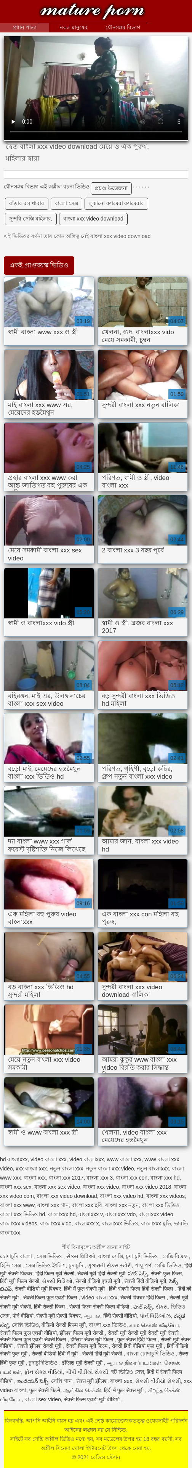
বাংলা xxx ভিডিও (160, 1205)
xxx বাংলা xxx (31, 1168)
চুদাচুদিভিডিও (44, 1363)
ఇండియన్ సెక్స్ (32, 1381)
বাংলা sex (121, 1381)
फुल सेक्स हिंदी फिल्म (137, 1339)
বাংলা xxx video (101, 1187)
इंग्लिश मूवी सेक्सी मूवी (83, 1363)
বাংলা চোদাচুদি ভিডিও (151, 1353)
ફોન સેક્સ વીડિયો (43, 1372)
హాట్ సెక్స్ (138, 1273)
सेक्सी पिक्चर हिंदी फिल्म (143, 1297)
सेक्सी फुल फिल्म (166, 1273)
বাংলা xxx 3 (99, 1178)
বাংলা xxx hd (164, 1178)
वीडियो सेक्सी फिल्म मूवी (64, 1325)
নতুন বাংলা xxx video (110, 1168)
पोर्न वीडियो (23, 1316)
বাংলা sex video (43, 1399)
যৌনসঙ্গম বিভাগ (123, 27)
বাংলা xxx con (131, 1178)
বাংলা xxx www (17, 1205)
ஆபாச (92, 1316)
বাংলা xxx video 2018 (146, 1187)
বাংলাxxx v (90, 1214)
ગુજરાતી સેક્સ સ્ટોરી (110, 1265)
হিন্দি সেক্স (11, 1265)
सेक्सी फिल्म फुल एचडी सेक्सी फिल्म (33, 1339)
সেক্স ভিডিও (50, 1256)
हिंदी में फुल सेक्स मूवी (124, 1390)
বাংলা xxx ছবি (87, 1205)
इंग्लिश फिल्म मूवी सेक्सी (82, 1333)
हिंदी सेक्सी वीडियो (120, 1316)
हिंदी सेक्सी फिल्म (50, 1307)
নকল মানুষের (74, 27)
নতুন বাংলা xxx (66, 1168)
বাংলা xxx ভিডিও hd (22, 1214)
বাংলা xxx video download (93, 219)
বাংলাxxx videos (18, 1223)
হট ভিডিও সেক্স (127, 1372)
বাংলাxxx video (156, 1214)
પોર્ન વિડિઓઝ (155, 1316)
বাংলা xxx (35, 1178)
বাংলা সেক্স (66, 203)
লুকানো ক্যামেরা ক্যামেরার (116, 203)
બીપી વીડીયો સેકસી (87, 1372)
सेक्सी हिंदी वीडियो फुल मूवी (137, 1346)
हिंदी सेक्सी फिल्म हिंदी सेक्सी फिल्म (141, 1289)
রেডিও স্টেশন (92, 12)
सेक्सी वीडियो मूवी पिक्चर (38, 1289)
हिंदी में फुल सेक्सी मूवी (85, 1289)
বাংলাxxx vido (56, 1223)
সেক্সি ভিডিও (167, 1265)
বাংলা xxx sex (16, 1187)
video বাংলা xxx (48, 1159)
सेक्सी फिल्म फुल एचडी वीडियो (28, 1333)
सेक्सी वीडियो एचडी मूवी (98, 1281)
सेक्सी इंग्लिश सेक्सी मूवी (40, 1346)
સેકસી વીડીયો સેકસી (158, 1381)
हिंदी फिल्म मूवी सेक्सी (55, 1273)
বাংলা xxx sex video (57, 1187)
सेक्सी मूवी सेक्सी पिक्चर (58, 1316)
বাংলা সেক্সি (110, 1256)
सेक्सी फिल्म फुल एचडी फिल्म (50, 1297)
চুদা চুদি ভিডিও (142, 1256)
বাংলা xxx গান (53, 1205)
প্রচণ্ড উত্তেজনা (111, 188)
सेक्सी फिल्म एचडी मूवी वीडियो (92, 1399)
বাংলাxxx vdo (121, 1214)
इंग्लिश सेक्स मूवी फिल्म (92, 1339)
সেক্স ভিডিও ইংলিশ (46, 1265)
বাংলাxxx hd (61, 1214)
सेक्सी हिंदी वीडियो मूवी (145, 1281)
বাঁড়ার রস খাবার (26, 203)
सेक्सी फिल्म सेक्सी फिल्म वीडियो (99, 1307)
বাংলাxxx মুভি (156, 1223)
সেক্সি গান (62, 1381)
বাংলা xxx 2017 (66, 1178)
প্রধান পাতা (25, 27)
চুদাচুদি (77, 1265)
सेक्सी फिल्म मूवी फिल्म (87, 1346)
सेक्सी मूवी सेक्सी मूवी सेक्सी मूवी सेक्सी (144, 1333)
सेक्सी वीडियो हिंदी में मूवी (55, 1353)
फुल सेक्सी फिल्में (44, 1390)
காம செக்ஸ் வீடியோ (154, 1325)
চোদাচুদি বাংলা (17, 1256)
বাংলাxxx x (87, 1223)
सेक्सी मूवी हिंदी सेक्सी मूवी (101, 1273)
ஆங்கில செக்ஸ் (82, 1390)
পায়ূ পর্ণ (142, 1265)
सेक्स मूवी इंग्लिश (91, 1381)
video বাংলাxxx (86, 1159)
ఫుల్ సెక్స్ (143, 1307)
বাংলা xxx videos (165, 1196)
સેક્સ (162, 1307)
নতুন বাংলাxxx (153, 1168)
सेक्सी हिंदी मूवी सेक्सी (103, 1353)
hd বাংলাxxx (13, 1159)
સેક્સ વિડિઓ (80, 1256)
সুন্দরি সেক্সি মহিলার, (31, 219)
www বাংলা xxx (124, 1159)
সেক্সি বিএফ (175, 1256)
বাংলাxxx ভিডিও (120, 1223)
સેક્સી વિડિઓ (57, 1281)
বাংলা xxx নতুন (122, 1205)
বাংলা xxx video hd (121, 1196)
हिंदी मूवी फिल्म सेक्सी (19, 1281)
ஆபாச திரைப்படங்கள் (134, 1363)
